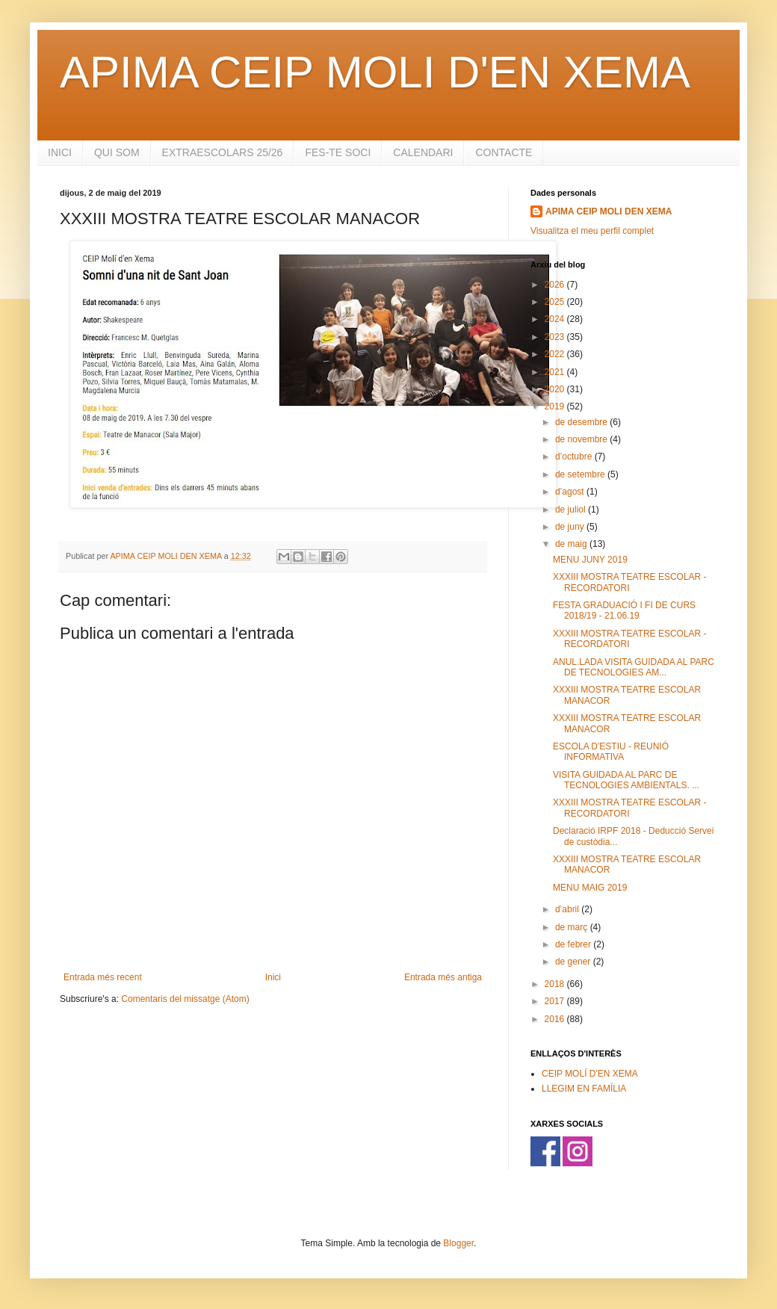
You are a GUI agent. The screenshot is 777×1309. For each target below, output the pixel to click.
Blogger (458, 1243)
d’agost (570, 491)
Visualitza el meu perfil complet (592, 231)
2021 (556, 372)
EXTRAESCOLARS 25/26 (222, 152)
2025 (556, 302)
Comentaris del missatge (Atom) (185, 999)
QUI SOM (117, 152)
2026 (556, 284)
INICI (60, 152)
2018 (556, 984)
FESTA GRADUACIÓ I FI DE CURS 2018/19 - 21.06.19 (624, 610)
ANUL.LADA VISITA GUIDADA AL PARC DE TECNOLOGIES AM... (633, 667)
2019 (556, 406)
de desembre (582, 422)
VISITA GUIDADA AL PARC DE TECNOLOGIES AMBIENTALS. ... (626, 780)
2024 (556, 319)
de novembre (582, 439)
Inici (273, 977)
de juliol (571, 509)
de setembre (581, 474)
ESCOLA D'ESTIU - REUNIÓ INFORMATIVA (611, 751)
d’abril (568, 909)
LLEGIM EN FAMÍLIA (584, 1088)
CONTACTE (503, 152)
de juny (570, 527)
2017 (556, 1001)
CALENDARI (423, 152)
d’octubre (575, 456)
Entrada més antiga (443, 977)
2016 (556, 1019)
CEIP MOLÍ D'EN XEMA (590, 1073)
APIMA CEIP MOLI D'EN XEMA (375, 72)
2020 (556, 389)
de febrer (574, 944)
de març (572, 927)
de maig (572, 544)
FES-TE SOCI (338, 152)
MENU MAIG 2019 (590, 887)
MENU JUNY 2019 (590, 559)
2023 (556, 337)
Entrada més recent (103, 977)
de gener (574, 961)
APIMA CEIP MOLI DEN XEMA (608, 211)
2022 (556, 354)
